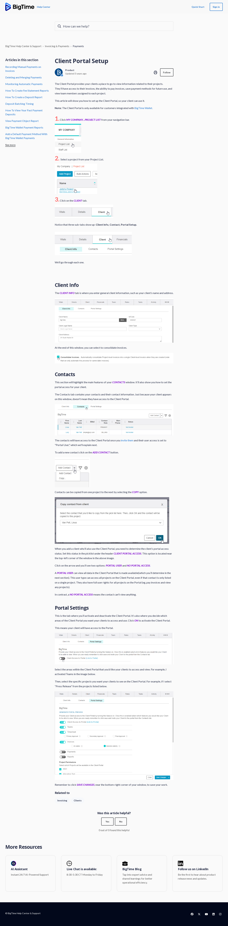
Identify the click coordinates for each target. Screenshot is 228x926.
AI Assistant (19, 869)
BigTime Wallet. (143, 108)
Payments (78, 46)
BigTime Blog (132, 869)
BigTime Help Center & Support (23, 46)
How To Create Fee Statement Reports (27, 90)
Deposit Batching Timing (19, 103)
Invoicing (62, 800)
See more (10, 144)
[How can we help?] (114, 26)
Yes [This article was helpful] (107, 821)
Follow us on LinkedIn (193, 869)
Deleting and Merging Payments (23, 77)
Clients (78, 800)
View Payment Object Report (22, 120)
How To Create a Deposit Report (23, 97)
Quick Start (198, 6)
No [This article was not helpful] (120, 821)
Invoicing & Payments (57, 46)
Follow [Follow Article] (166, 72)
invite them (127, 440)
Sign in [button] (216, 6)
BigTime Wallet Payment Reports (24, 127)
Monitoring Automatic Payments (24, 83)
